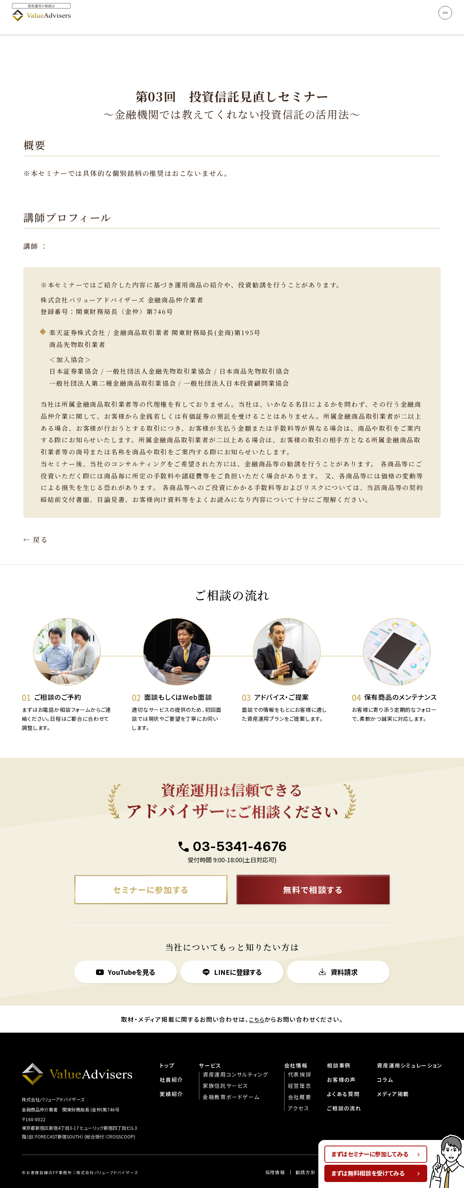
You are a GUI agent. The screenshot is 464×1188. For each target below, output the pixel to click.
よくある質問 (342, 1076)
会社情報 (294, 1048)
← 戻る (35, 520)
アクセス (297, 1090)
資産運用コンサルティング (234, 1057)
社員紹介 (169, 1062)
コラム (384, 1062)
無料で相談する (313, 871)
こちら (256, 1001)
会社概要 (298, 1079)
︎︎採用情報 (274, 1155)
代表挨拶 (298, 1057)
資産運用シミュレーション (409, 1048)
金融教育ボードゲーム (229, 1079)
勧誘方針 (304, 1155)
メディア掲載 (392, 1076)
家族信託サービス (224, 1068)
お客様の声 (340, 1062)
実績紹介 (169, 1076)
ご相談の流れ (343, 1090)
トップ (165, 1048)
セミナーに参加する (151, 871)
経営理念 (298, 1068)
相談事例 (338, 1048)
